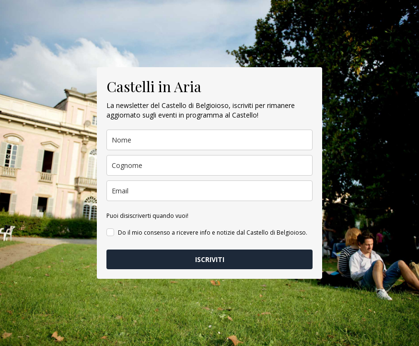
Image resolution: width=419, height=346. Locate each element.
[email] (209, 190)
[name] (209, 140)
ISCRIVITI (209, 259)
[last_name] (209, 165)
